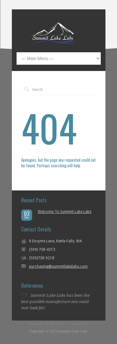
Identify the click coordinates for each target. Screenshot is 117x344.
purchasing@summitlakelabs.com (58, 266)
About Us (57, 323)
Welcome (36, 323)
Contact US (79, 323)
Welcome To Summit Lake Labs (64, 212)
